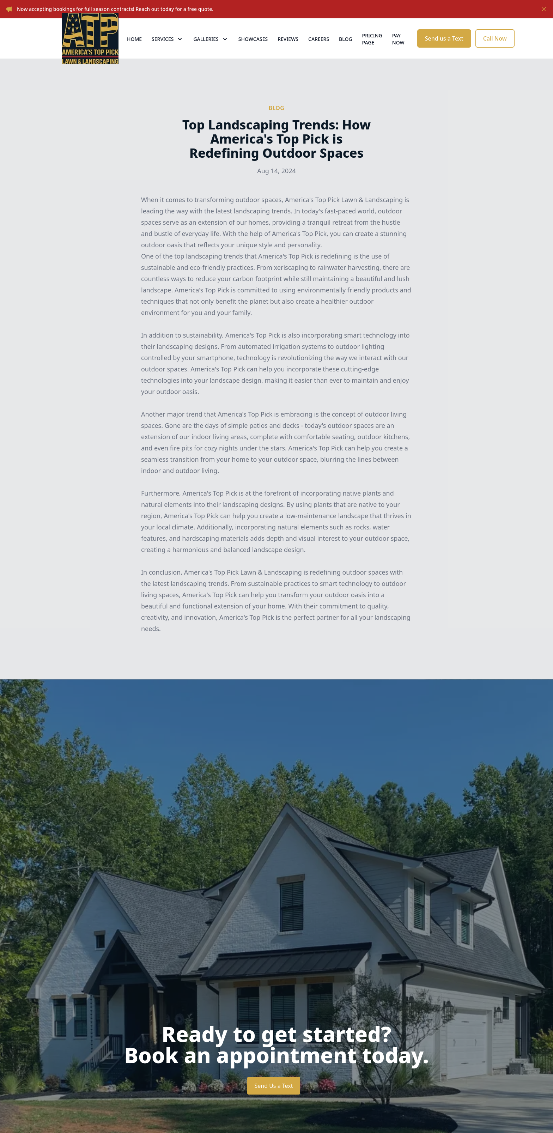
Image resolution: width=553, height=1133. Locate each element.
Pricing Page (372, 50)
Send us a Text (444, 49)
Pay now (398, 50)
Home (134, 50)
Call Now (495, 49)
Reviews (288, 50)
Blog (345, 50)
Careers (318, 50)
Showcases (253, 50)
